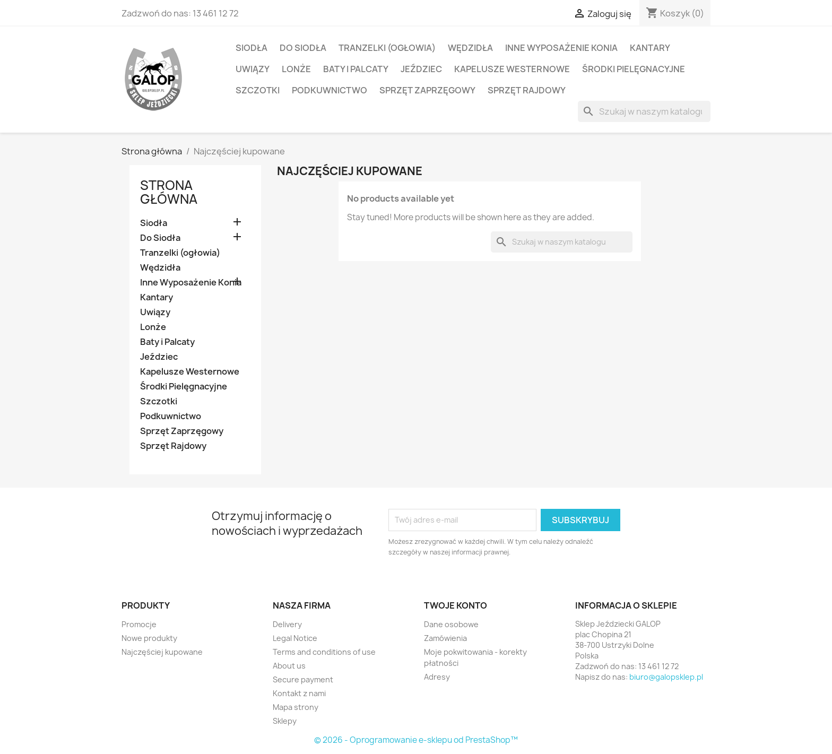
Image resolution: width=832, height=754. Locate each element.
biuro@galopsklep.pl (666, 677)
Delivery (287, 624)
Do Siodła (303, 48)
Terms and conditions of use (324, 652)
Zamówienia (445, 638)
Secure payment (303, 679)
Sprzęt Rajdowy (527, 90)
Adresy (437, 677)
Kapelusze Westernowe (512, 69)
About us (289, 666)
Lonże (296, 69)
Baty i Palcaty (355, 69)
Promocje (139, 624)
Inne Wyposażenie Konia (561, 48)
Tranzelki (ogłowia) (387, 48)
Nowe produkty (149, 638)
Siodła (251, 48)
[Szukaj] (644, 111)
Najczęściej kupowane (162, 652)
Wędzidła (470, 48)
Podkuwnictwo (329, 90)
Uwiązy (253, 69)
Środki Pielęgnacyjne (633, 69)
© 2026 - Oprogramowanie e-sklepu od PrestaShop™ (416, 740)
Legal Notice (295, 638)
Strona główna (168, 192)
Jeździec (421, 69)
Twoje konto (455, 605)
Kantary (650, 48)
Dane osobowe (451, 624)
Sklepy (285, 721)
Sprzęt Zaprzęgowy (427, 90)
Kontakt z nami (299, 693)
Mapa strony (295, 707)
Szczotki (258, 90)
